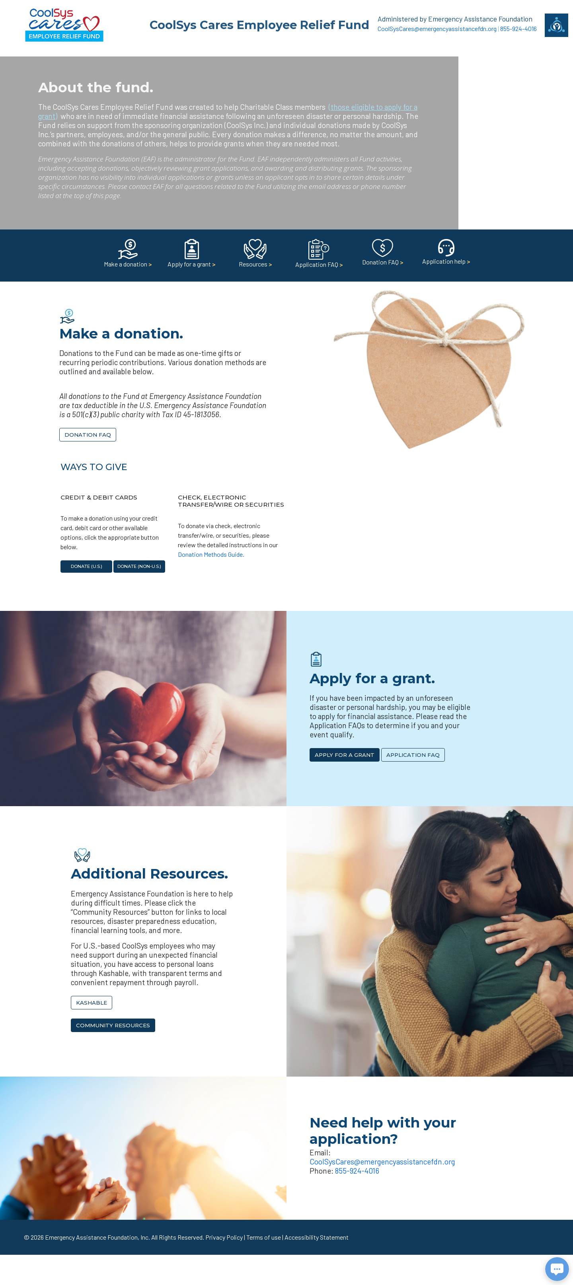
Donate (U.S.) (86, 566)
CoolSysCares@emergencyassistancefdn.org (437, 28)
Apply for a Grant (344, 755)
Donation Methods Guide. (211, 554)
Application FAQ (413, 755)
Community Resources (113, 1025)
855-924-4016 (518, 28)
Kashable (91, 1002)
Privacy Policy (224, 1237)
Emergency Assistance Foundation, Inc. (97, 1237)
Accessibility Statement (317, 1237)
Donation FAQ (87, 435)
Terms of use (263, 1237)
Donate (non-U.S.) (139, 566)
